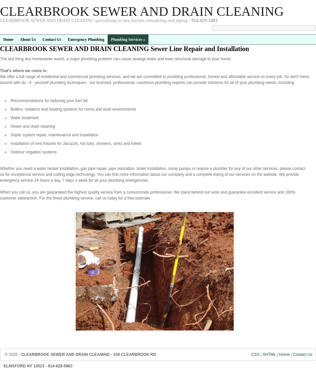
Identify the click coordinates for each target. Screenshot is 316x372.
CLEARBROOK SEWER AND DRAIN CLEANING (142, 11)
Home (284, 354)
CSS (255, 354)
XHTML (269, 354)
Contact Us (302, 354)
